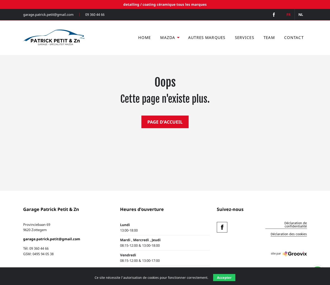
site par (289, 253)
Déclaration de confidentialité (295, 224)
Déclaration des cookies (289, 234)
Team (269, 37)
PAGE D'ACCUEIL (165, 122)
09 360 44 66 (94, 14)
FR (288, 14)
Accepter (224, 277)
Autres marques (207, 37)
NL (300, 14)
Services (244, 37)
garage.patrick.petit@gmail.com (48, 14)
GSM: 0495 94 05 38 (38, 254)
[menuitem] (144, 38)
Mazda (167, 37)
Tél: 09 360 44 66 (36, 248)
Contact (294, 37)
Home (144, 37)
